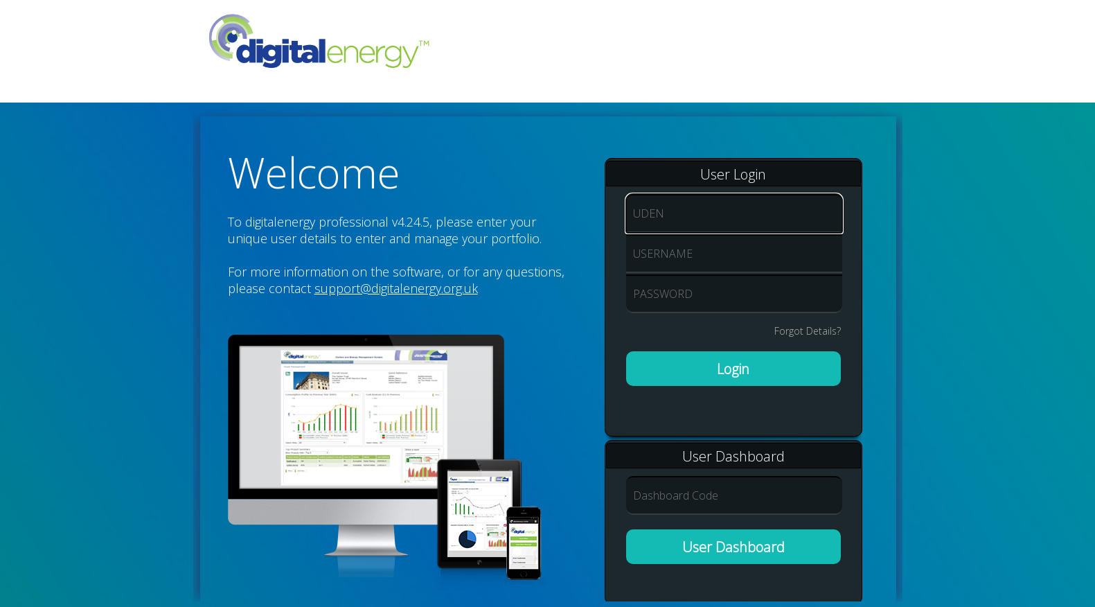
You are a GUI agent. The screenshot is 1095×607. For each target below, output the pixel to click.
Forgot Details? (807, 330)
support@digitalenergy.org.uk (396, 288)
